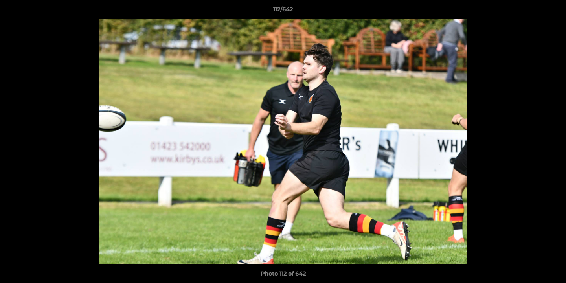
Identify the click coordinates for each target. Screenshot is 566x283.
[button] (552, 11)
